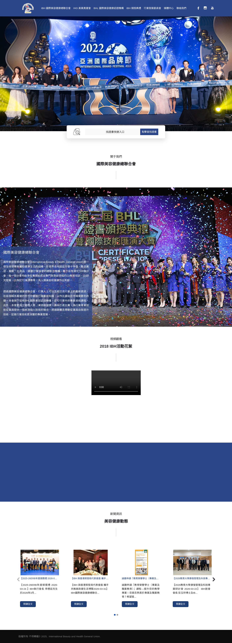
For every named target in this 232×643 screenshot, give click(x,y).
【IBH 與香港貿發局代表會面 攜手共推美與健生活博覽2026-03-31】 (90, 578)
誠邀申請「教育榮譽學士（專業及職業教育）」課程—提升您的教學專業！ (141, 578)
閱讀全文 (28, 604)
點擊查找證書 (149, 131)
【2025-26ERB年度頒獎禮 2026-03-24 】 (39, 578)
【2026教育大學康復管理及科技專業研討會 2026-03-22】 (191, 578)
